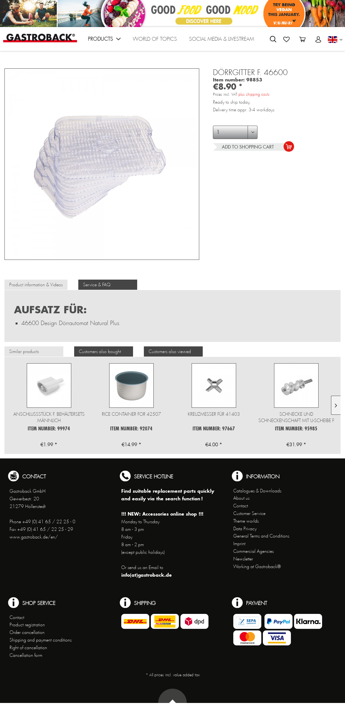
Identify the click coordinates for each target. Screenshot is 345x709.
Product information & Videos (36, 285)
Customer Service (249, 513)
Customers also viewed (170, 351)
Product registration (27, 625)
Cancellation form (26, 655)
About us (241, 498)
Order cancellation (27, 632)
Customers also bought (100, 351)
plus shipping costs (254, 94)
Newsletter (243, 559)
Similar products (24, 351)
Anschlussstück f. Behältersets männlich (49, 417)
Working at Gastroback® (257, 566)
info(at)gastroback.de (146, 575)
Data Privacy (245, 529)
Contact (240, 506)
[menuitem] (104, 40)
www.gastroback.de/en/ (34, 537)
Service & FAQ (96, 285)
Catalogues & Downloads (257, 491)
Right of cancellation (28, 647)
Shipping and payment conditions (41, 640)
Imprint (239, 543)
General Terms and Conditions (261, 536)
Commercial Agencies (253, 551)
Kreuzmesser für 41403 (214, 414)
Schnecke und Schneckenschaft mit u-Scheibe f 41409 (296, 417)
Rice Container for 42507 (131, 414)
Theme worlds (246, 521)
